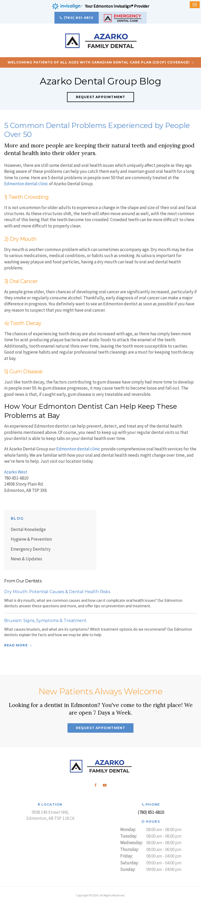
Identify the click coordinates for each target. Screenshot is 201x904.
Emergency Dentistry (31, 549)
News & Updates (26, 559)
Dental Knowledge (28, 529)
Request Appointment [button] (100, 97)
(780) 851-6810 (78, 18)
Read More (16, 645)
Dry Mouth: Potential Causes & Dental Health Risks (57, 591)
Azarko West (15, 472)
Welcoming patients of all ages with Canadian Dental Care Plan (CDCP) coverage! (99, 62)
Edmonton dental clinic (26, 184)
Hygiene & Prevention (31, 539)
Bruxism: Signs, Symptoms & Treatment (45, 620)
